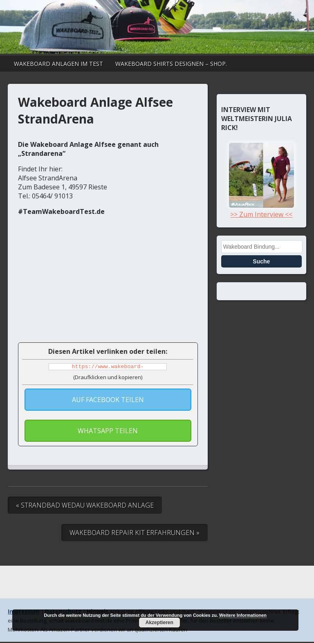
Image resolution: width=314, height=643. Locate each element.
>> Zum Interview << (261, 210)
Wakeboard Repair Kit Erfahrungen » (135, 533)
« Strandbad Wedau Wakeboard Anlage (85, 506)
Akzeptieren (159, 622)
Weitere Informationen (243, 615)
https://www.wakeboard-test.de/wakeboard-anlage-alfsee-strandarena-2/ (108, 367)
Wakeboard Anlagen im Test (58, 63)
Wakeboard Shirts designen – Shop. (171, 63)
